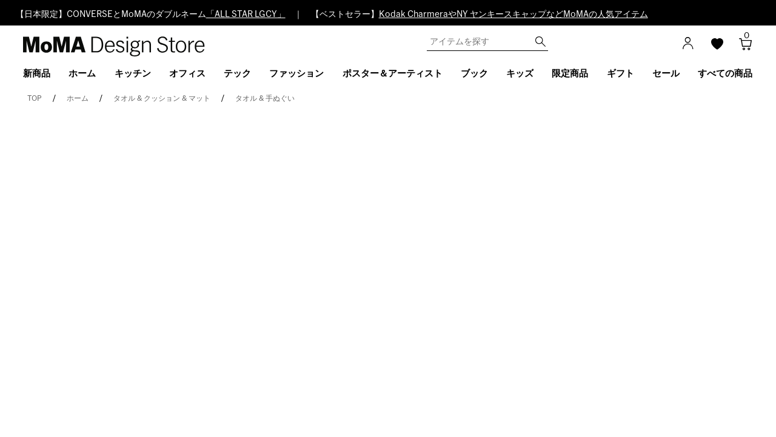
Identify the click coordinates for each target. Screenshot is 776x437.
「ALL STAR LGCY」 (246, 14)
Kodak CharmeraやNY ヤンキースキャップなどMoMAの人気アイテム (513, 14)
